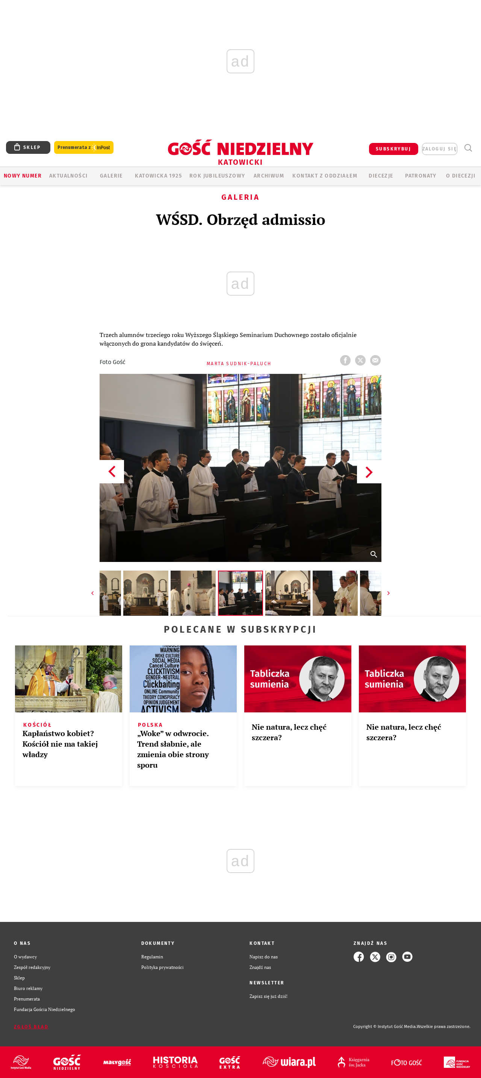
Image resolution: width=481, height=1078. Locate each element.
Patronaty (421, 176)
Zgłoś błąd (31, 1026)
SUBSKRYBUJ (393, 149)
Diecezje (381, 176)
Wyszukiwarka (468, 148)
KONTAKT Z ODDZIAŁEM (324, 176)
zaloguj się (439, 149)
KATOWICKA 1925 (158, 176)
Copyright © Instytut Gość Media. (385, 1026)
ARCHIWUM (269, 176)
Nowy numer (23, 176)
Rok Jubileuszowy (217, 176)
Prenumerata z (83, 147)
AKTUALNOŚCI (68, 176)
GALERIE (111, 176)
